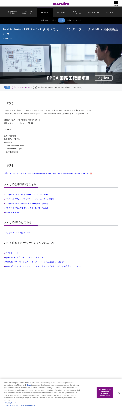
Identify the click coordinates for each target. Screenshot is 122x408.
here (29, 385)
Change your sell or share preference (20, 405)
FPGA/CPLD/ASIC (23, 87)
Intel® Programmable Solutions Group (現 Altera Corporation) (59, 87)
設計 (7, 87)
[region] (61, 393)
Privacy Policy (10, 403)
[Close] (119, 393)
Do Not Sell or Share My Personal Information (105, 393)
